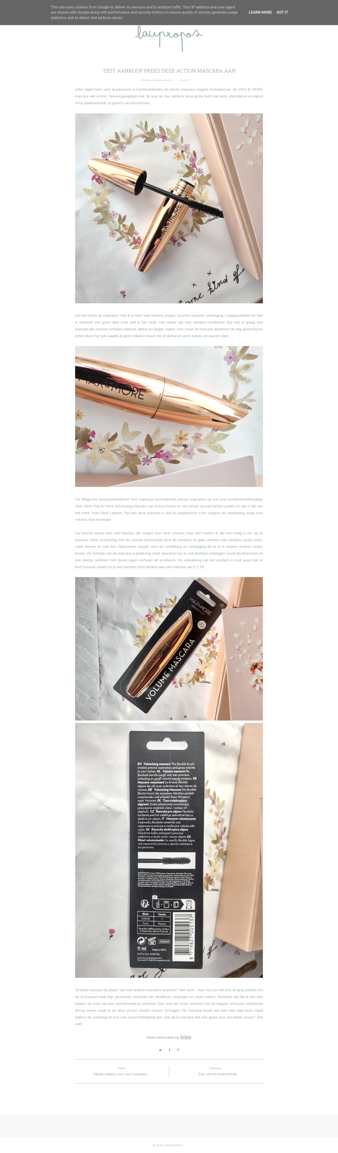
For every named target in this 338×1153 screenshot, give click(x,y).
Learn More (260, 12)
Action (185, 1037)
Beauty (185, 80)
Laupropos (173, 1145)
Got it (282, 12)
